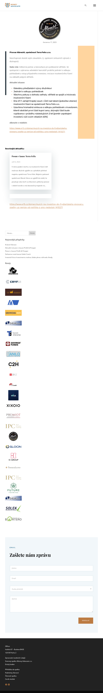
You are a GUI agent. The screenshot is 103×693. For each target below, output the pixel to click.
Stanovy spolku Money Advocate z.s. (18, 661)
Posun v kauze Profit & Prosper (16, 251)
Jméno (22, 573)
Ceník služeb (10, 679)
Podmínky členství (12, 673)
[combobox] (51, 590)
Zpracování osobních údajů (15, 658)
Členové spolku (11, 676)
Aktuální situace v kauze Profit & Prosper (20, 248)
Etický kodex (9, 664)
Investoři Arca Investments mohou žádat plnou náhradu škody (28, 257)
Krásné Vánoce (10, 245)
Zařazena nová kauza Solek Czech (18, 254)
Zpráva (22, 597)
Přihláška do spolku (12, 669)
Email (22, 581)
